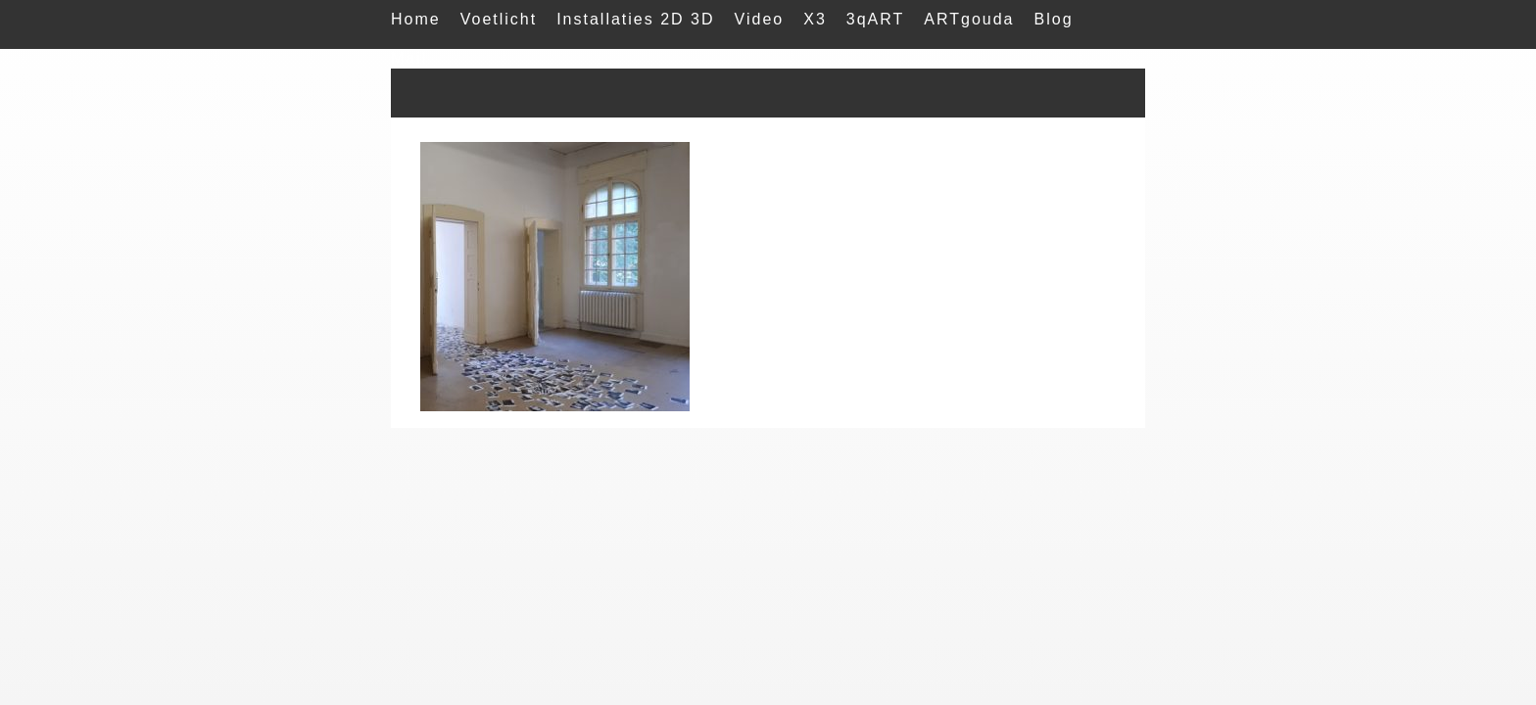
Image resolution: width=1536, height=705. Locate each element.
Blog (1054, 19)
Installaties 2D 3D (635, 19)
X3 (815, 19)
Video (760, 19)
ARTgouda (969, 19)
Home (416, 19)
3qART (875, 19)
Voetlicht (498, 19)
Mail (409, 58)
